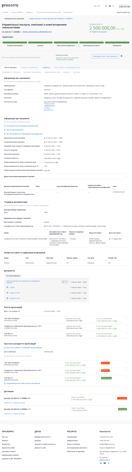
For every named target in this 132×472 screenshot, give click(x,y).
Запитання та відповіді (76, 451)
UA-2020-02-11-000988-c (11, 32)
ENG (98, 6)
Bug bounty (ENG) (8, 448)
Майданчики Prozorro (43, 437)
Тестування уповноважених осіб (48, 12)
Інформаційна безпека (10, 455)
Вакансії (5, 440)
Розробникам (72, 437)
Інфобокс (29, 12)
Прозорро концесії (9, 451)
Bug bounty (6, 444)
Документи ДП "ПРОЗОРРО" (12, 459)
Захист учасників (73, 444)
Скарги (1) (46, 67)
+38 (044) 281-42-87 (106, 437)
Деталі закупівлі (10, 67)
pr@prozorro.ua (105, 460)
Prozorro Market (17, 12)
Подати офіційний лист (107, 448)
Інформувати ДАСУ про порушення (105, 56)
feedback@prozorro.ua (107, 444)
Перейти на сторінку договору (14, 403)
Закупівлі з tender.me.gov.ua (45, 444)
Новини (5, 12)
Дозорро (38, 440)
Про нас (5, 437)
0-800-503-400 (124, 7)
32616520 (47, 90)
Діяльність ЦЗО (40, 448)
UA (95, 6)
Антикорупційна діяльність (77, 448)
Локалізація (68, 12)
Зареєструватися (123, 12)
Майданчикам (72, 440)
